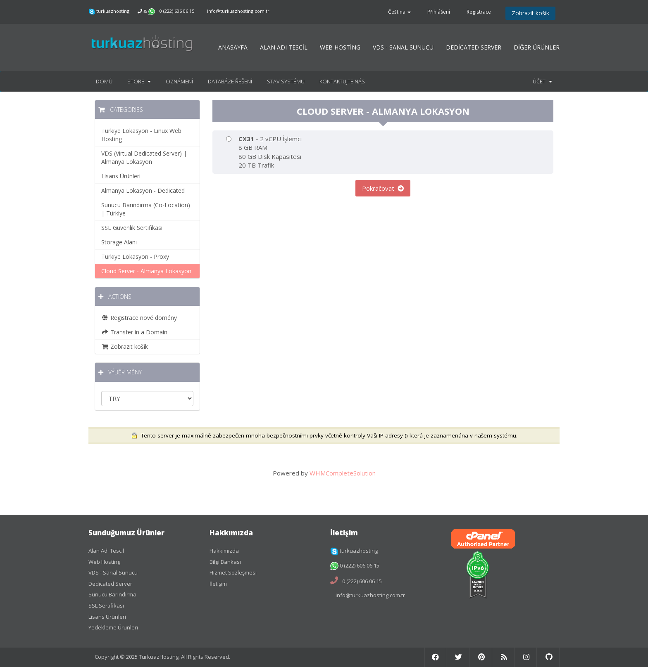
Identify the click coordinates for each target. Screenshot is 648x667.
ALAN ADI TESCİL (283, 47)
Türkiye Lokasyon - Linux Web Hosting (141, 135)
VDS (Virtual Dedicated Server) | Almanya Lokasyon (144, 157)
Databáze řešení (230, 81)
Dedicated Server (110, 583)
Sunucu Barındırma (112, 594)
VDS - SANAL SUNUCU (403, 47)
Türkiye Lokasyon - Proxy (135, 256)
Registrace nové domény (139, 318)
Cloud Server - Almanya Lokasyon (146, 271)
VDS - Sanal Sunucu (113, 572)
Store (139, 81)
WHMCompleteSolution (343, 473)
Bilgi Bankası (225, 561)
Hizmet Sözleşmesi (233, 572)
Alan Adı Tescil (106, 550)
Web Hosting (104, 561)
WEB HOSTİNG (340, 47)
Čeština (399, 11)
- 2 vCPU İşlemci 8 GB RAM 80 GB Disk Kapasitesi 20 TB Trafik (264, 152)
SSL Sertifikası (106, 605)
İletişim (218, 583)
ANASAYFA (233, 47)
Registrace (479, 11)
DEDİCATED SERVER (473, 47)
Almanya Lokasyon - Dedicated (143, 190)
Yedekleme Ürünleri (113, 627)
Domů (104, 81)
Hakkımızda (224, 550)
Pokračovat (383, 188)
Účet (542, 81)
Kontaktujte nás (342, 81)
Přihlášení (438, 11)
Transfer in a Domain (134, 332)
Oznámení (179, 81)
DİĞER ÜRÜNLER (537, 47)
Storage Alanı (119, 242)
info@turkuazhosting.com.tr (238, 11)
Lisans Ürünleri (121, 176)
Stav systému (286, 81)
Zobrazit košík (530, 13)
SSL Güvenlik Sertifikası (131, 228)
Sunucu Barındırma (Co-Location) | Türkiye (145, 209)
